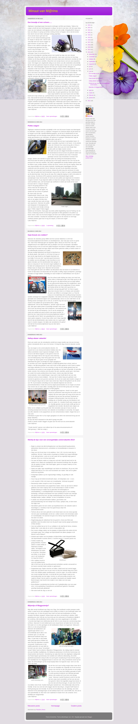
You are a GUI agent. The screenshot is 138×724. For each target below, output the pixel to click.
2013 (89, 52)
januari (91, 97)
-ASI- (72, 717)
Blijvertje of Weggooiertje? (38, 606)
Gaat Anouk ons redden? (38, 235)
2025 (89, 25)
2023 (89, 27)
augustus (92, 64)
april (90, 90)
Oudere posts (76, 706)
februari (91, 95)
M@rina (90, 116)
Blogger (90, 717)
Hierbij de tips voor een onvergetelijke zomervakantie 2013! (51, 440)
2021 (89, 32)
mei (90, 71)
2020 (89, 35)
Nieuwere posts (34, 706)
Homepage (55, 706)
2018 (89, 39)
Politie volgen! (33, 126)
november (92, 56)
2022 (89, 30)
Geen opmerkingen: (52, 116)
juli (90, 66)
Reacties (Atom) (40, 709)
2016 (89, 44)
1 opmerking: (50, 225)
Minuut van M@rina (43, 11)
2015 (89, 47)
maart (91, 92)
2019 (89, 37)
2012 (89, 100)
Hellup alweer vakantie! (37, 338)
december (92, 54)
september (92, 61)
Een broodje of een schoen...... (40, 22)
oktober (91, 59)
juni (90, 69)
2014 (89, 49)
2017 (89, 42)
